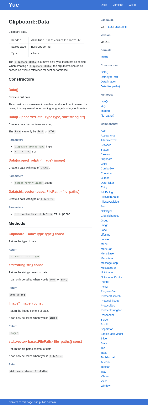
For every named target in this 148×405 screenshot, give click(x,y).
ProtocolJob (108, 305)
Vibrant (105, 376)
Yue (14, 5)
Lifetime (105, 234)
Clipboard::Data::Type (29, 147)
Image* (14, 333)
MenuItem (107, 258)
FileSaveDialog (110, 201)
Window (105, 385)
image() (105, 110)
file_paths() (107, 115)
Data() (104, 72)
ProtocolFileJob (110, 300)
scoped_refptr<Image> (29, 183)
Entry (104, 187)
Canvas (105, 154)
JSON (104, 57)
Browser (106, 145)
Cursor (105, 177)
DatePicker (107, 182)
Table (104, 352)
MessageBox (108, 267)
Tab (103, 347)
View (104, 381)
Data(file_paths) (110, 86)
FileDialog (107, 192)
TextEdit (105, 362)
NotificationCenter (111, 277)
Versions (118, 4)
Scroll (104, 324)
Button (104, 149)
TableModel (108, 357)
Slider (104, 338)
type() (104, 101)
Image (104, 225)
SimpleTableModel (112, 333)
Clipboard (106, 159)
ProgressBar (108, 291)
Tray (103, 371)
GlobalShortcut (110, 215)
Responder (107, 315)
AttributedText (109, 140)
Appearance (108, 135)
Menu (104, 244)
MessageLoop (109, 262)
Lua (110, 26)
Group (104, 220)
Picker (104, 286)
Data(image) (108, 81)
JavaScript (121, 26)
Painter (105, 281)
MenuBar (106, 248)
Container (107, 173)
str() (103, 106)
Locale (105, 239)
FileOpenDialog (110, 196)
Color (104, 163)
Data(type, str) (109, 76)
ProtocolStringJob (111, 310)
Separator (107, 329)
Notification (107, 272)
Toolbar (105, 366)
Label (104, 230)
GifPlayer (106, 211)
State (104, 343)
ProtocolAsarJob (111, 296)
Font (103, 206)
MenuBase (107, 253)
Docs (104, 4)
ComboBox (107, 168)
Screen (105, 319)
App (103, 130)
